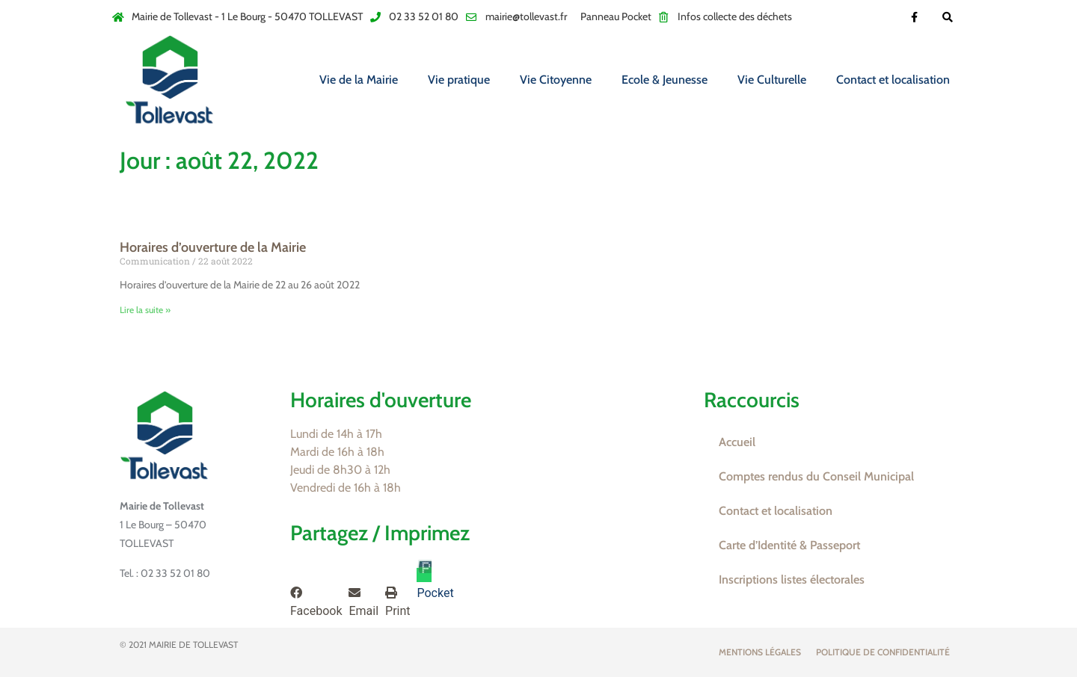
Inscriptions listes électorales (792, 579)
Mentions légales (760, 652)
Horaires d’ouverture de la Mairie (213, 247)
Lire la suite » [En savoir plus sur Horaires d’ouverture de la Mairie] (145, 309)
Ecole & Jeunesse (665, 79)
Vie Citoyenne (556, 79)
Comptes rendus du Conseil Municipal (816, 476)
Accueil (737, 442)
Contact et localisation (893, 79)
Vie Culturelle (771, 79)
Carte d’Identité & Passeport (789, 545)
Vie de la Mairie (358, 79)
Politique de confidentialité (883, 652)
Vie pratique (459, 79)
